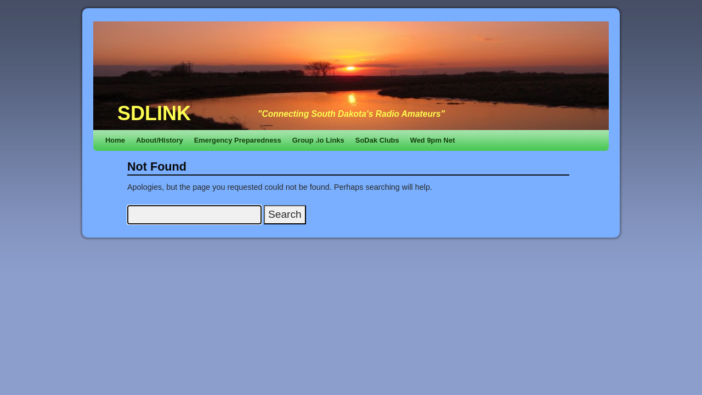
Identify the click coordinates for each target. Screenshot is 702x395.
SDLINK (154, 113)
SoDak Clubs (377, 140)
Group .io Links (318, 140)
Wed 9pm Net (432, 140)
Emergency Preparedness (237, 140)
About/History (159, 140)
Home (115, 140)
